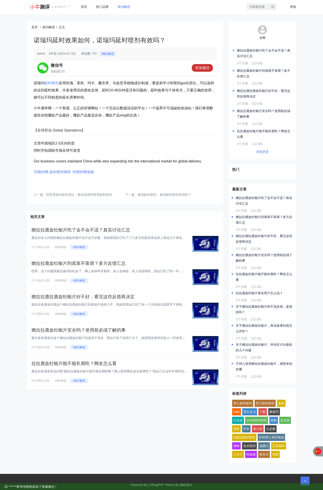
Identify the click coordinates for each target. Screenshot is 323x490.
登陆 (293, 7)
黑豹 (274, 420)
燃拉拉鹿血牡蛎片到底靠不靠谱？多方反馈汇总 (78, 263)
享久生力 (249, 412)
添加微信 (202, 68)
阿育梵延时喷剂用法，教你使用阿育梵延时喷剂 (79, 194)
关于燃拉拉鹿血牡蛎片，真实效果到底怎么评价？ (264, 328)
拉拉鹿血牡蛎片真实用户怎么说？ (259, 293)
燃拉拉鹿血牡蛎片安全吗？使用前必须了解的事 (78, 330)
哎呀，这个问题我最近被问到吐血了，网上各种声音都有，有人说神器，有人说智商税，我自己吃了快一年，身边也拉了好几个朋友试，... (127, 271)
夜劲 (281, 403)
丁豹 (263, 412)
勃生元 (264, 454)
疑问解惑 (124, 7)
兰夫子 (238, 454)
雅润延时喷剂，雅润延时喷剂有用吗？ (164, 194)
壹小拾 (257, 429)
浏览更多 (262, 151)
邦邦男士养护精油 (271, 437)
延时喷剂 (51, 83)
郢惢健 (251, 454)
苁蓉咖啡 (278, 446)
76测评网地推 (83, 172)
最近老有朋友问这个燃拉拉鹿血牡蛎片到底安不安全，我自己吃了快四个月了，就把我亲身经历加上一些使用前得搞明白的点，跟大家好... (127, 338)
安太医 (285, 420)
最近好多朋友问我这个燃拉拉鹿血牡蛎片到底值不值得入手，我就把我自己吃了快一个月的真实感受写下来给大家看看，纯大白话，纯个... (127, 304)
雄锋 (236, 446)
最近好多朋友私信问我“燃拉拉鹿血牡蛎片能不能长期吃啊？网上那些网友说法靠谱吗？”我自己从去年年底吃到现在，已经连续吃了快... (124, 371)
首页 (84, 7)
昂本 (246, 429)
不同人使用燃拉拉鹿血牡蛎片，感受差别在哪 (264, 366)
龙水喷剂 (249, 446)
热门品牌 (102, 7)
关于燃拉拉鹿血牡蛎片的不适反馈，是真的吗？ (264, 309)
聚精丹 (274, 412)
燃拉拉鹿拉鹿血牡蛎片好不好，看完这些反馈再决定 (83, 296)
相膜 (275, 454)
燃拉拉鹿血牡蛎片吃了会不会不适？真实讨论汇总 (80, 229)
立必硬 (270, 429)
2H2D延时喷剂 (256, 420)
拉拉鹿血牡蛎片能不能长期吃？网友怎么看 (74, 363)
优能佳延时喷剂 (244, 437)
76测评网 (41, 172)
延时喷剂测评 (60, 172)
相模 (236, 429)
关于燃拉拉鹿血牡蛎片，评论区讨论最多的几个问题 (264, 347)
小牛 (262, 38)
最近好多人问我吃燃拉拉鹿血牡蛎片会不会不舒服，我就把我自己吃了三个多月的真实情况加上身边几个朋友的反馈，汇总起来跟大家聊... (127, 238)
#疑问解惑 (108, 53)
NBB (236, 412)
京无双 (238, 420)
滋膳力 (264, 446)
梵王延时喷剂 (265, 403)
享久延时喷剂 (242, 403)
